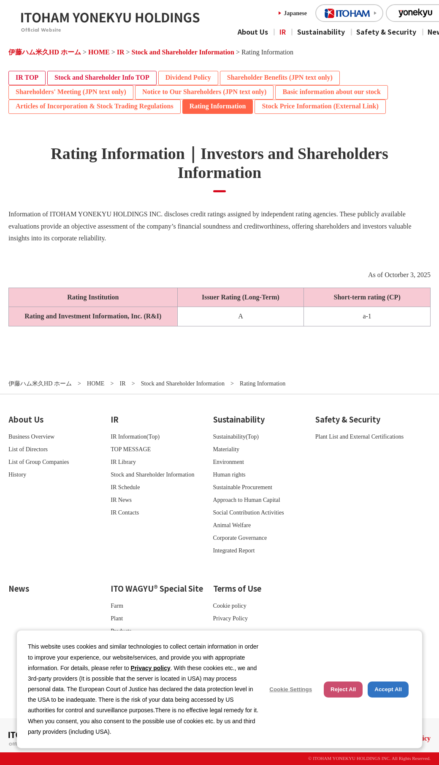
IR (282, 32)
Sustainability (321, 32)
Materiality (226, 449)
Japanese (295, 13)
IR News (121, 499)
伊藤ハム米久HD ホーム (44, 52)
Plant (117, 618)
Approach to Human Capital (246, 499)
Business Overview (31, 436)
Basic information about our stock (331, 91)
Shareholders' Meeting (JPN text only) (71, 91)
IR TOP (27, 77)
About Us (253, 32)
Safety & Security (386, 32)
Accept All (388, 689)
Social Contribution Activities (248, 512)
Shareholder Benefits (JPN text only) (280, 77)
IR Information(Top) (135, 436)
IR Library (123, 461)
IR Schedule (125, 487)
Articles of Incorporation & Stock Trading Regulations (94, 106)
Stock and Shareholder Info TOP (101, 77)
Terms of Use (237, 588)
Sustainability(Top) (236, 436)
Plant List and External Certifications (359, 436)
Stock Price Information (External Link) (320, 106)
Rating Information (218, 106)
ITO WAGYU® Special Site (157, 588)
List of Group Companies (38, 461)
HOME (99, 52)
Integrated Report (234, 550)
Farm (117, 605)
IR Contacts (125, 512)
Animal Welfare (232, 525)
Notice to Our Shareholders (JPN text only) (204, 91)
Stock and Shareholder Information (183, 52)
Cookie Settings (290, 689)
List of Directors (28, 449)
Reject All (343, 689)
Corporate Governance (240, 537)
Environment (228, 461)
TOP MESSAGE (131, 449)
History (17, 474)
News (18, 588)
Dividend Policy (188, 77)
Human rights (229, 474)
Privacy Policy (230, 618)
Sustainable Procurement (242, 487)
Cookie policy (230, 605)
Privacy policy (151, 668)
